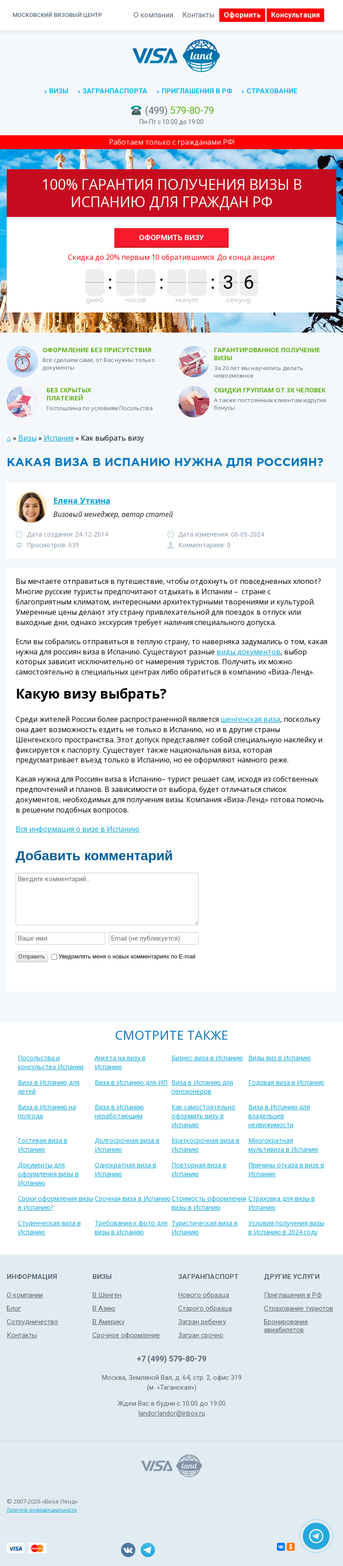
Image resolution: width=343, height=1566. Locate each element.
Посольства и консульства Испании (51, 1062)
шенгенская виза (250, 719)
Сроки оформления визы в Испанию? (55, 1203)
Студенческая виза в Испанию (49, 1227)
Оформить (242, 15)
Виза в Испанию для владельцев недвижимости (279, 1116)
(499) (179, 110)
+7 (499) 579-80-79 (171, 1358)
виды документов (248, 652)
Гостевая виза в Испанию (42, 1145)
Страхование (272, 91)
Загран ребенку (202, 1322)
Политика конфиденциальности (42, 1510)
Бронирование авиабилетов (286, 1326)
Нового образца (203, 1295)
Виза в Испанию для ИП (131, 1082)
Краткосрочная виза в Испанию (205, 1145)
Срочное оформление (126, 1335)
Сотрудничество (32, 1322)
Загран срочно (200, 1335)
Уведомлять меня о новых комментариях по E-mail (123, 956)
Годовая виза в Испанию (286, 1082)
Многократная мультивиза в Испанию (283, 1145)
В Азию (103, 1308)
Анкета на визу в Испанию (120, 1062)
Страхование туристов (298, 1308)
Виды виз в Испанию (279, 1058)
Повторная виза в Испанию (199, 1169)
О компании (153, 15)
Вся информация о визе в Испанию (77, 829)
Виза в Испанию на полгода (47, 1111)
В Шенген (106, 1295)
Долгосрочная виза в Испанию (127, 1145)
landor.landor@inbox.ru (171, 1413)
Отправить (31, 957)
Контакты (198, 15)
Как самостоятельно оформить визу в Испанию (203, 1116)
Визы (58, 91)
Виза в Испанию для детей (48, 1086)
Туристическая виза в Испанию (205, 1227)
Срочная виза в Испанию (133, 1198)
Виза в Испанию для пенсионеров (202, 1086)
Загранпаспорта (115, 91)
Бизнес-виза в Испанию (207, 1058)
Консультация (295, 15)
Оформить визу (171, 237)
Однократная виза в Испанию (125, 1169)
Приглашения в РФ (197, 91)
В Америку (108, 1322)
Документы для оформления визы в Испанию (48, 1174)
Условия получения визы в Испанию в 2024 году (286, 1227)
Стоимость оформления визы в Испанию (209, 1203)
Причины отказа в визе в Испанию (286, 1169)
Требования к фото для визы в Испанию (131, 1227)
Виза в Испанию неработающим (119, 1111)
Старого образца (205, 1308)
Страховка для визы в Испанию (281, 1203)
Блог (14, 1308)
